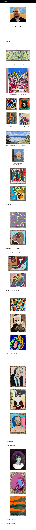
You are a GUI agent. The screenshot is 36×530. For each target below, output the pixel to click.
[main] (18, 26)
